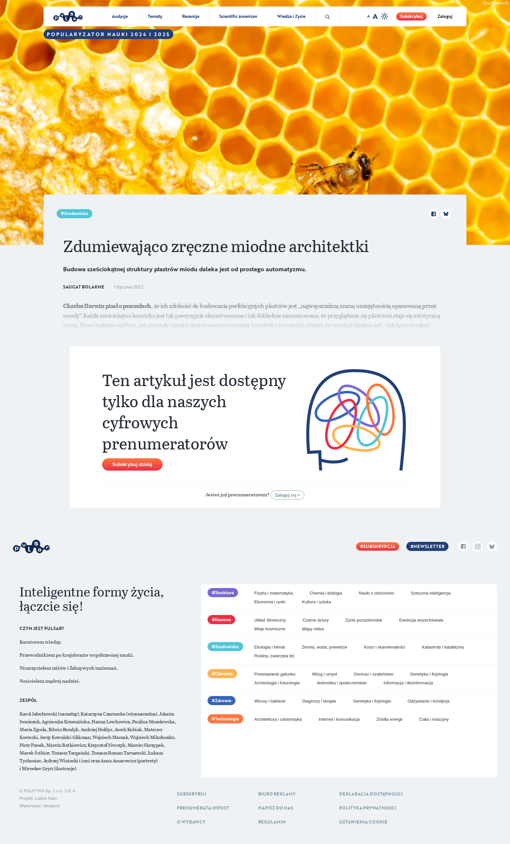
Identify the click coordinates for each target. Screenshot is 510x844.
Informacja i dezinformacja (408, 682)
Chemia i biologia (326, 593)
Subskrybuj (411, 16)
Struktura (224, 592)
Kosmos (223, 619)
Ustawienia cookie (363, 822)
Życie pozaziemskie (363, 620)
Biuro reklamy (276, 794)
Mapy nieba (313, 628)
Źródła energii (389, 719)
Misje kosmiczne (269, 628)
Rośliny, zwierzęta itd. (274, 655)
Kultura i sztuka (316, 601)
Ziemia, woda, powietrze (324, 647)
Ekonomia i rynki (269, 601)
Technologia (227, 719)
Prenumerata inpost (203, 808)
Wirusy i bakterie (270, 701)
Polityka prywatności (367, 808)
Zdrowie (223, 700)
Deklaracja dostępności (371, 794)
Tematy (155, 16)
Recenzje (190, 16)
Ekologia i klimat (269, 647)
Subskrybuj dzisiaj (132, 464)
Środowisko (76, 213)
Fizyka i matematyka (273, 593)
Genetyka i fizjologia (429, 674)
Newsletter (429, 546)
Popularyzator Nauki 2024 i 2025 (108, 34)
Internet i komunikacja (338, 719)
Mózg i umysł (324, 674)
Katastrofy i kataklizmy (443, 647)
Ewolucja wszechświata (421, 620)
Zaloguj (444, 16)
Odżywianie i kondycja (429, 701)
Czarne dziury (315, 620)
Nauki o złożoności (376, 593)
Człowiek (224, 673)
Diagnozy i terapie (319, 701)
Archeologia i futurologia (277, 682)
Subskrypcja (379, 546)
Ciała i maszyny (434, 719)
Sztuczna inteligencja (430, 593)
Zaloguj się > (287, 495)
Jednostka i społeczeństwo (341, 682)
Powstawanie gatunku (274, 674)
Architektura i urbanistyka (278, 719)
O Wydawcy (191, 822)
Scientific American (238, 16)
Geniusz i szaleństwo (373, 674)
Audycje (120, 16)
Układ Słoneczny (270, 620)
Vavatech (51, 805)
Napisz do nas (275, 808)
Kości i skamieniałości (384, 647)
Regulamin (272, 822)
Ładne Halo (46, 798)
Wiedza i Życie (291, 16)
